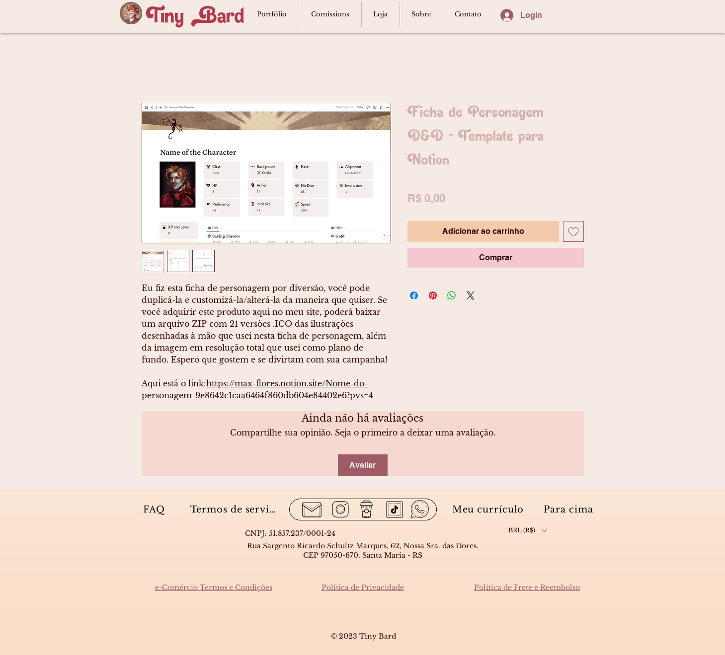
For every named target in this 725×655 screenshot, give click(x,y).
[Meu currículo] (489, 509)
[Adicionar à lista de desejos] (573, 231)
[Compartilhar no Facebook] (414, 295)
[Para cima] (570, 509)
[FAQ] (155, 509)
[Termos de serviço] (236, 509)
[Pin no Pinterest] (433, 295)
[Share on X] (471, 295)
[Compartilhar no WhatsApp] (452, 295)
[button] (527, 530)
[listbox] (527, 530)
